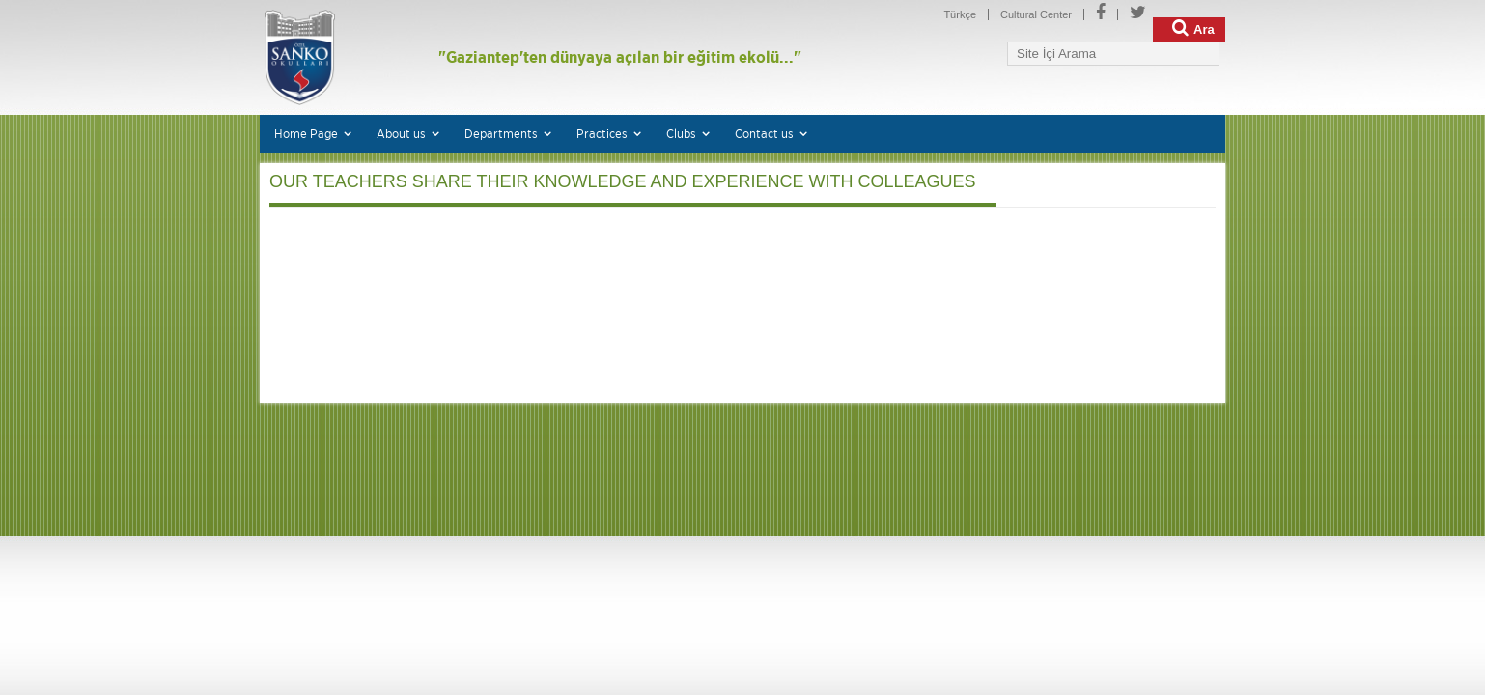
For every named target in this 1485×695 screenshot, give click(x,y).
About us (401, 133)
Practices (602, 133)
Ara (1193, 28)
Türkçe (959, 14)
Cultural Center (1036, 14)
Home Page (306, 133)
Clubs (681, 133)
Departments (501, 133)
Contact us (764, 133)
